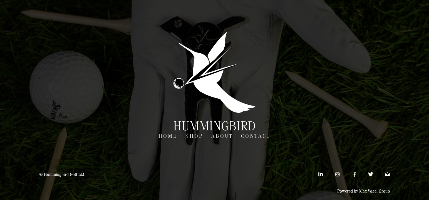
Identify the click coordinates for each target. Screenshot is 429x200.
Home (167, 136)
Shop (194, 136)
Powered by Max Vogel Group (363, 191)
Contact (256, 136)
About (222, 136)
